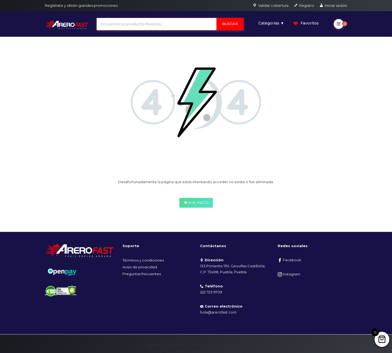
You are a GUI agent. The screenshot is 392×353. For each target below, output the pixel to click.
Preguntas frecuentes (141, 274)
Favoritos (306, 23)
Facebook (289, 260)
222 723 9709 (211, 292)
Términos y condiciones (143, 260)
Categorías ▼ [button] (271, 23)
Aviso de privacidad (139, 267)
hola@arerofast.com (218, 312)
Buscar (230, 24)
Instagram (289, 274)
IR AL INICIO (196, 202)
